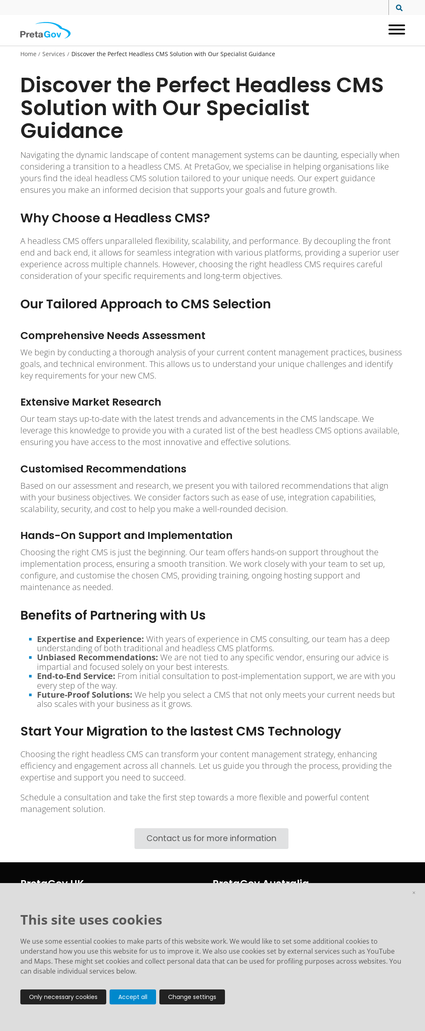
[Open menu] (393, 30)
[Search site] (397, 8)
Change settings (192, 997)
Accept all (132, 997)
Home (28, 54)
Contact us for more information (211, 838)
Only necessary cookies (63, 997)
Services (53, 54)
